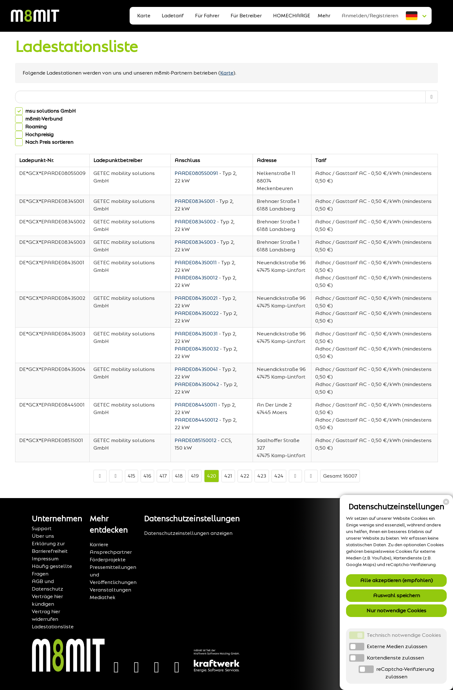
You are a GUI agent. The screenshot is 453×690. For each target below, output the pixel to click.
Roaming (36, 126)
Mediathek (102, 597)
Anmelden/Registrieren (370, 15)
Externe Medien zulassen (397, 646)
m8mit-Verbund (43, 118)
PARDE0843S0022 (197, 313)
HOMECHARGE (291, 15)
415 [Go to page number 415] (131, 476)
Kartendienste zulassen (395, 657)
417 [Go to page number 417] (163, 476)
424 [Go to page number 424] (278, 476)
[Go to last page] (311, 476)
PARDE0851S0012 (195, 440)
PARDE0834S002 (195, 221)
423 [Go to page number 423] (261, 476)
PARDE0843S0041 (196, 369)
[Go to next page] (295, 476)
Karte (143, 15)
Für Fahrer (207, 15)
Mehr (324, 15)
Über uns (43, 536)
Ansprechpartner (111, 552)
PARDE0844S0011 (196, 404)
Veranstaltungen (110, 589)
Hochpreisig (39, 134)
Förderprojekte (108, 559)
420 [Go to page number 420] (211, 476)
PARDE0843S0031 (196, 333)
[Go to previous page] (115, 476)
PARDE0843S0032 (197, 348)
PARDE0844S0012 (196, 420)
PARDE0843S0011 (196, 262)
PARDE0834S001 (195, 201)
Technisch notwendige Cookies (404, 635)
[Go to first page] (100, 476)
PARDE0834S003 (195, 242)
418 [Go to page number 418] (179, 476)
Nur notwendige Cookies (396, 610)
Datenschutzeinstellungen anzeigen (188, 533)
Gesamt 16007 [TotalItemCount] (340, 476)
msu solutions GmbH (50, 111)
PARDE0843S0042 (197, 384)
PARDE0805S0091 (196, 173)
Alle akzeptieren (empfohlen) (396, 580)
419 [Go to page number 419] (195, 476)
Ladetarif (173, 15)
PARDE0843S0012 (196, 277)
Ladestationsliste (76, 46)
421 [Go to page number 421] (228, 476)
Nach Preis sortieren (49, 142)
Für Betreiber (246, 15)
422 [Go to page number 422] (244, 476)
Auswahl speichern (396, 595)
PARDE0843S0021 (196, 298)
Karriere (99, 544)
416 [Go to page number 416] (147, 476)
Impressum (45, 558)
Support (42, 528)
